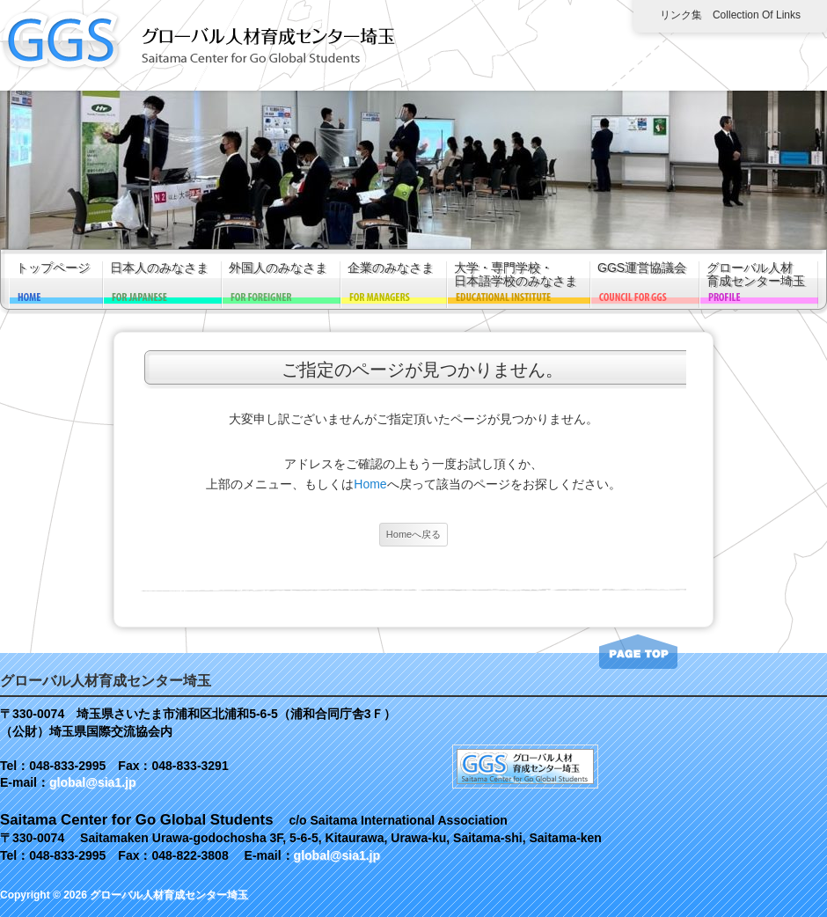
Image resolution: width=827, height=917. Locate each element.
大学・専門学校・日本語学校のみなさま (515, 274)
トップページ (53, 268)
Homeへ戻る (413, 534)
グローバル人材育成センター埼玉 (755, 274)
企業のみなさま (391, 268)
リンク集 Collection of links (730, 15)
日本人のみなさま (159, 268)
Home (370, 484)
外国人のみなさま (278, 268)
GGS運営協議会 (641, 268)
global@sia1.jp (92, 782)
